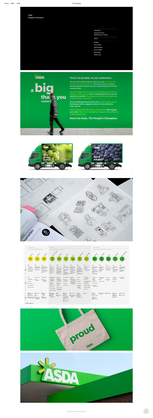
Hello (18, 3)
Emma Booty (77, 3)
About (7, 3)
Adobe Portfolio (80, 411)
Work (12, 3)
